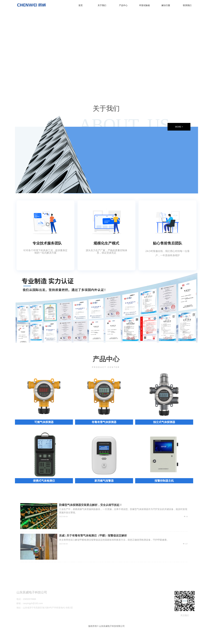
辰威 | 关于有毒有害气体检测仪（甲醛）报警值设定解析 (93, 535)
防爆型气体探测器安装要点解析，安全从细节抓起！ (90, 504)
